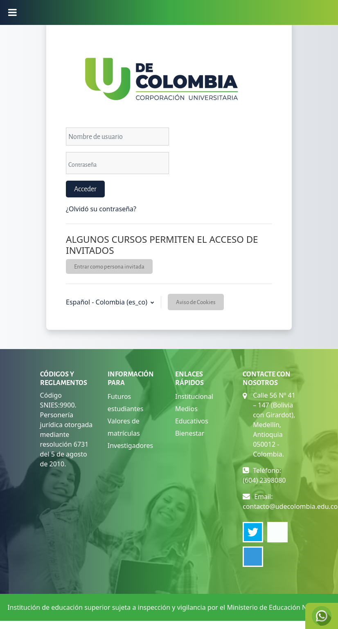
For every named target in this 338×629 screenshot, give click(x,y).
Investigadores (130, 445)
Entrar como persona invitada (109, 266)
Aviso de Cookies (196, 302)
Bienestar (190, 433)
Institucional (194, 396)
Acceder (85, 188)
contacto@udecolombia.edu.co (290, 506)
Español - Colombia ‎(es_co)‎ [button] (107, 302)
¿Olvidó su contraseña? (101, 208)
